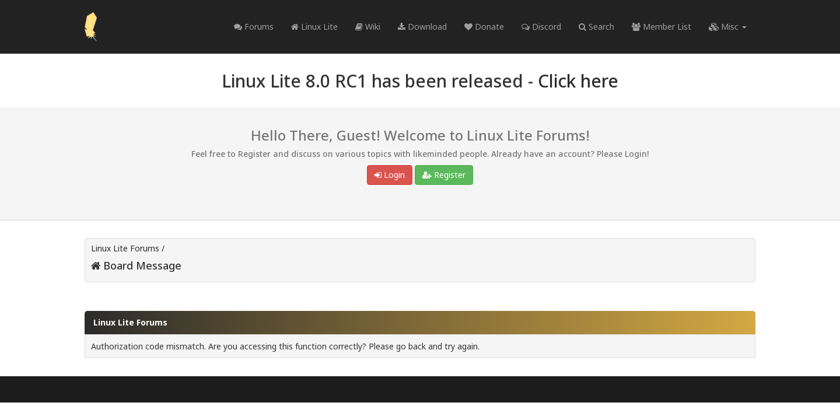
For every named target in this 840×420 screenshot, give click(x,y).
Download (422, 26)
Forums (254, 26)
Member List (661, 26)
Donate (484, 26)
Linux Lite (314, 26)
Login (389, 174)
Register (444, 174)
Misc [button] (728, 26)
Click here (578, 81)
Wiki (367, 26)
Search (596, 26)
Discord (541, 26)
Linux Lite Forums (125, 248)
